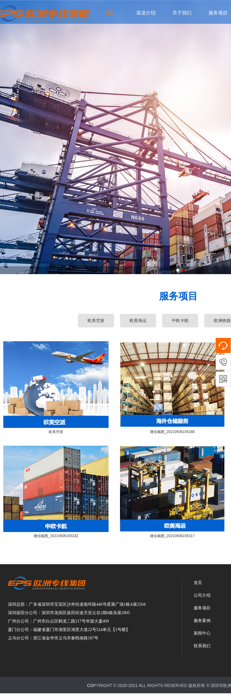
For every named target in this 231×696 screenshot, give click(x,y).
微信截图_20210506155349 (172, 432)
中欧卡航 (180, 320)
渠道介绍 (146, 12)
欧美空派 (56, 432)
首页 (110, 12)
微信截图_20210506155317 (172, 536)
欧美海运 (138, 320)
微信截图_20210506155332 (56, 536)
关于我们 (182, 12)
